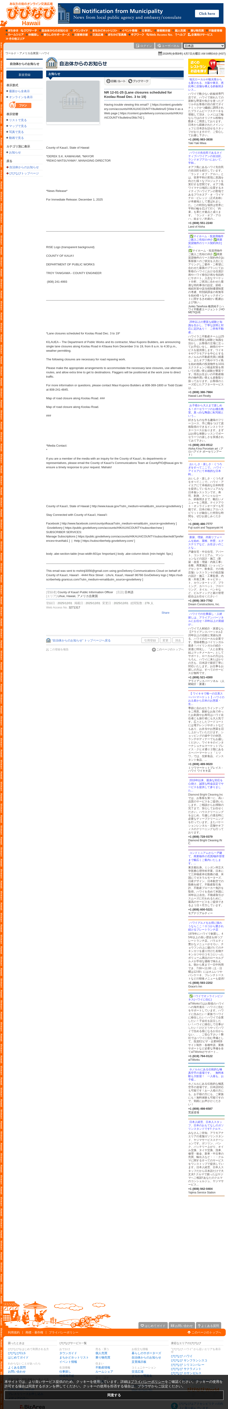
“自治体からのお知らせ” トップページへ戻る (81, 640)
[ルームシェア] (15, 34)
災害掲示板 (139, 1361)
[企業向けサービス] (200, 34)
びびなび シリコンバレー (187, 1364)
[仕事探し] (146, 30)
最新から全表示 (19, 91)
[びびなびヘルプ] (180, 34)
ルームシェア (104, 1371)
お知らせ (15, 152)
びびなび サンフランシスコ (189, 1360)
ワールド (10, 53)
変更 (165, 640)
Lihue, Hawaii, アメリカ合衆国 (78, 596)
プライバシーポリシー (63, 1332)
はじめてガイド (18, 1357)
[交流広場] (96, 34)
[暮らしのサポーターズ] (55, 34)
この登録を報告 (59, 649)
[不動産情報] (214, 30)
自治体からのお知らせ (24, 64)
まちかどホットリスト (74, 1357)
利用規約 (14, 1332)
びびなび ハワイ (182, 1356)
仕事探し (65, 1371)
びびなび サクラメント (186, 1369)
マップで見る (18, 126)
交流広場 (137, 1371)
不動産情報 (102, 1367)
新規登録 (24, 74)
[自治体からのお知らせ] (53, 30)
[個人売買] (179, 30)
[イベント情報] (128, 30)
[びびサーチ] (29, 30)
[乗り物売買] (196, 30)
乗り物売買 (102, 1357)
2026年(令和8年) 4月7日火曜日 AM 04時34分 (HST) (194, 53)
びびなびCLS (16, 1353)
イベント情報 (68, 1361)
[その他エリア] (15, 38)
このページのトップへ (170, 649)
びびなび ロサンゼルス (186, 1373)
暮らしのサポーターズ (146, 1353)
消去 (178, 640)
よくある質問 (17, 1367)
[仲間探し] (32, 34)
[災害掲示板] (80, 34)
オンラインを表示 (21, 97)
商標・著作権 (34, 1332)
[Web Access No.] (159, 34)
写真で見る (16, 131)
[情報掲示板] (162, 30)
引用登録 (150, 640)
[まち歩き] (12, 30)
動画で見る (16, 137)
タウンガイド (68, 1353)
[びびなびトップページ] (29, 13)
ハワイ (45, 53)
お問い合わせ (17, 1371)
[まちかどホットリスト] (104, 30)
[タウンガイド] (79, 30)
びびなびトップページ (24, 173)
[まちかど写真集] (115, 34)
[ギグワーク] (136, 34)
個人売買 (101, 1353)
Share (166, 612)
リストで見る (18, 120)
